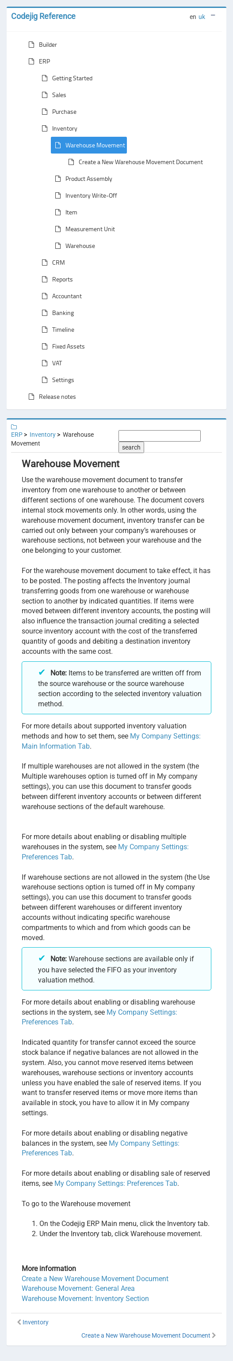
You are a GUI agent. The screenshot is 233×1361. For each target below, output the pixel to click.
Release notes (50, 396)
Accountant (60, 296)
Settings (56, 379)
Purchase (57, 111)
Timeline (56, 329)
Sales (52, 94)
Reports (55, 279)
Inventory (57, 128)
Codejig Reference (43, 16)
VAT (50, 363)
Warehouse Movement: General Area (78, 1288)
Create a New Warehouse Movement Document (134, 162)
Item (64, 212)
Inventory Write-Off (84, 195)
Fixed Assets (61, 346)
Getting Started (65, 78)
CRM (51, 262)
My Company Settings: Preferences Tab (115, 1183)
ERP (37, 61)
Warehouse (73, 245)
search (131, 447)
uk (202, 16)
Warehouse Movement (88, 145)
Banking (56, 312)
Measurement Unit (83, 229)
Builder (41, 44)
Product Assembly (81, 178)
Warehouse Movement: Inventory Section (85, 1298)
